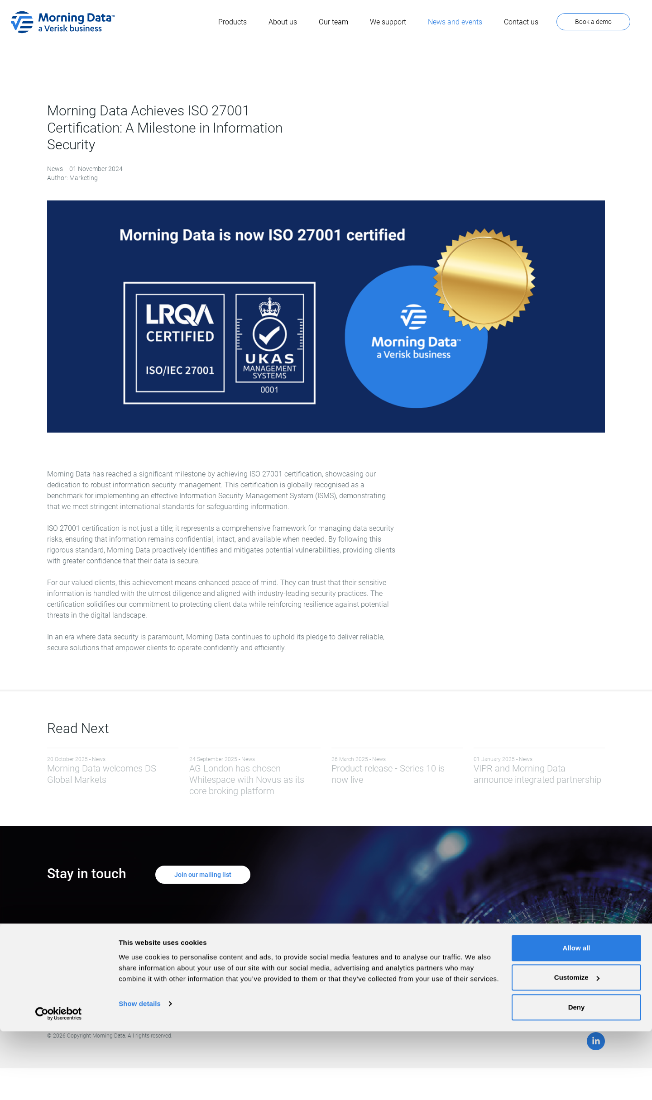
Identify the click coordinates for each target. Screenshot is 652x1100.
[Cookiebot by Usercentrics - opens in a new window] (58, 1082)
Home (284, 964)
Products (289, 973)
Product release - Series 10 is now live (397, 770)
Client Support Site (411, 964)
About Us (289, 982)
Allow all (576, 1016)
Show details (140, 1072)
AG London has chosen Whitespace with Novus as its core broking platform (255, 776)
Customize (576, 1046)
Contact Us (401, 973)
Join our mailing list (202, 874)
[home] (63, 22)
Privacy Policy (295, 991)
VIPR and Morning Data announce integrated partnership (539, 770)
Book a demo (593, 21)
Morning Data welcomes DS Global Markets (112, 770)
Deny (576, 1076)
